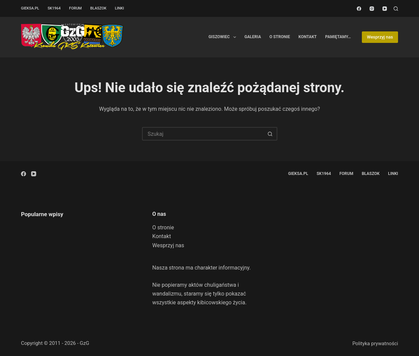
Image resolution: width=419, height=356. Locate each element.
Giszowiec (223, 37)
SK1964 (54, 8)
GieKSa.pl (30, 8)
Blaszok (98, 8)
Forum (75, 8)
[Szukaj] (396, 8)
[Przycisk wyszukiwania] (270, 134)
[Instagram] (372, 8)
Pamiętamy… (338, 36)
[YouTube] (384, 8)
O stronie (280, 36)
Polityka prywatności (375, 343)
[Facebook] (359, 8)
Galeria (253, 36)
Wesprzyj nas (380, 37)
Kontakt (308, 36)
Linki (119, 8)
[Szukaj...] (203, 134)
